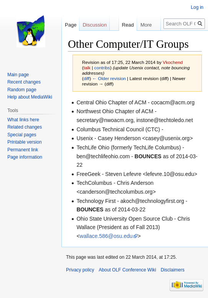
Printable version (24, 142)
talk (87, 67)
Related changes (24, 127)
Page (70, 25)
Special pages (21, 134)
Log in (197, 7)
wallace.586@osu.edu (106, 236)
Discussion (95, 25)
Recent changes (24, 82)
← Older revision (109, 78)
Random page (21, 89)
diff (86, 78)
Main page (18, 74)
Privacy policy (80, 270)
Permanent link (22, 149)
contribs (102, 67)
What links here (23, 119)
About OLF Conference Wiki (127, 270)
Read (124, 25)
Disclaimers (173, 270)
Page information (24, 157)
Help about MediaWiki (29, 97)
